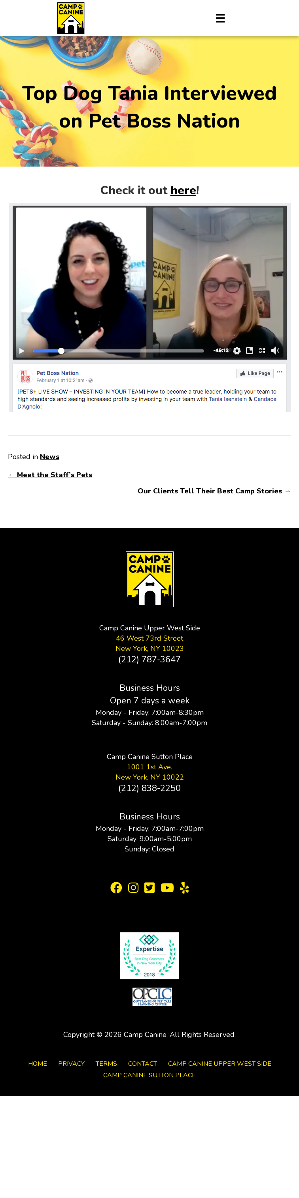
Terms (106, 1063)
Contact (142, 1063)
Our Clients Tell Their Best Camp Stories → (214, 491)
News (49, 456)
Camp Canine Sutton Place (149, 1075)
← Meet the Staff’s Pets (50, 475)
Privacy (71, 1063)
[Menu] (220, 18)
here (183, 190)
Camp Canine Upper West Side (219, 1063)
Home (37, 1063)
